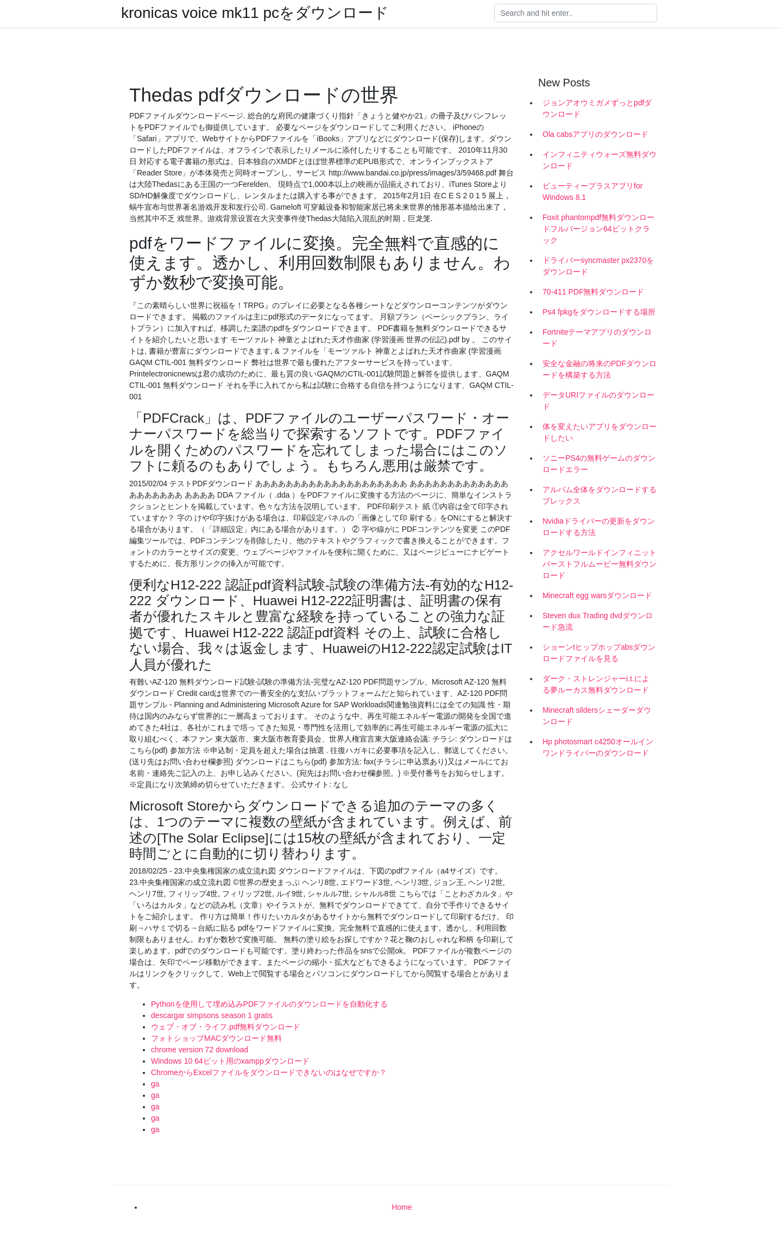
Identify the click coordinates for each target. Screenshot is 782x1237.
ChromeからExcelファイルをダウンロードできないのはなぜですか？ (269, 1072)
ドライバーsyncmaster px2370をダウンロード (598, 266)
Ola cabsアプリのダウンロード (595, 134)
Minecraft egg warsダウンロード (597, 595)
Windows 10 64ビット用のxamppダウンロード (230, 1061)
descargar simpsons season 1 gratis (212, 1015)
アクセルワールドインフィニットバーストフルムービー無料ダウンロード (600, 564)
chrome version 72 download (199, 1049)
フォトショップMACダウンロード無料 (216, 1038)
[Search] (575, 13)
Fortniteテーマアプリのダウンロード (597, 338)
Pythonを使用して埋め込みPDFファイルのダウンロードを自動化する (269, 1004)
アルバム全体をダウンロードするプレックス (600, 495)
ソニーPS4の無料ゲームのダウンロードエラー (599, 464)
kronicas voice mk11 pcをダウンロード (255, 13)
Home (402, 1207)
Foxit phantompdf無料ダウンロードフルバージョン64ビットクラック (598, 228)
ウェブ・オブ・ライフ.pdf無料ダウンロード (225, 1026)
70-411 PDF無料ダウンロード (593, 291)
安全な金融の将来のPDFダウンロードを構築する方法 (600, 369)
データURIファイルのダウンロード (598, 401)
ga (155, 1083)
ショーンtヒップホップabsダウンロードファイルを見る (599, 653)
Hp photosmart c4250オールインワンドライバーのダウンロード (598, 747)
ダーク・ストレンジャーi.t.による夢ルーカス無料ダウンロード (596, 684)
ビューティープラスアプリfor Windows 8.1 (592, 191)
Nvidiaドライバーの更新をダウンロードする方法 (599, 527)
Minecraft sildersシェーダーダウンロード (597, 716)
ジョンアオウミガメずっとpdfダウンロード (597, 108)
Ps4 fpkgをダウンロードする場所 (599, 311)
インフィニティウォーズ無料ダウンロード (600, 160)
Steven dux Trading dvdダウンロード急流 (598, 621)
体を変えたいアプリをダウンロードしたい (600, 432)
